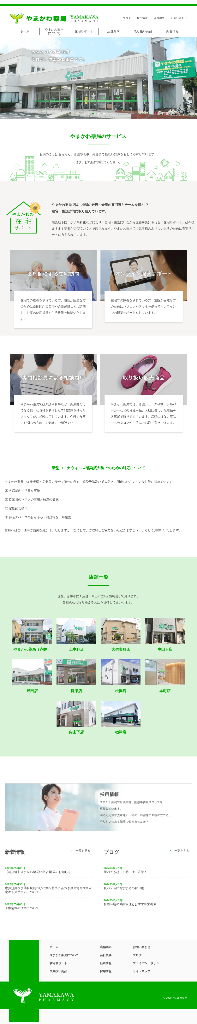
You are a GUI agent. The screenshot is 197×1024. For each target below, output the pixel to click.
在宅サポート (83, 31)
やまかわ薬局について (54, 31)
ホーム (24, 31)
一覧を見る (83, 850)
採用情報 (142, 18)
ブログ (127, 18)
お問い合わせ (179, 18)
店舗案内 (113, 31)
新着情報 (172, 31)
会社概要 (159, 18)
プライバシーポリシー (147, 963)
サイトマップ (141, 971)
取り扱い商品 (143, 31)
